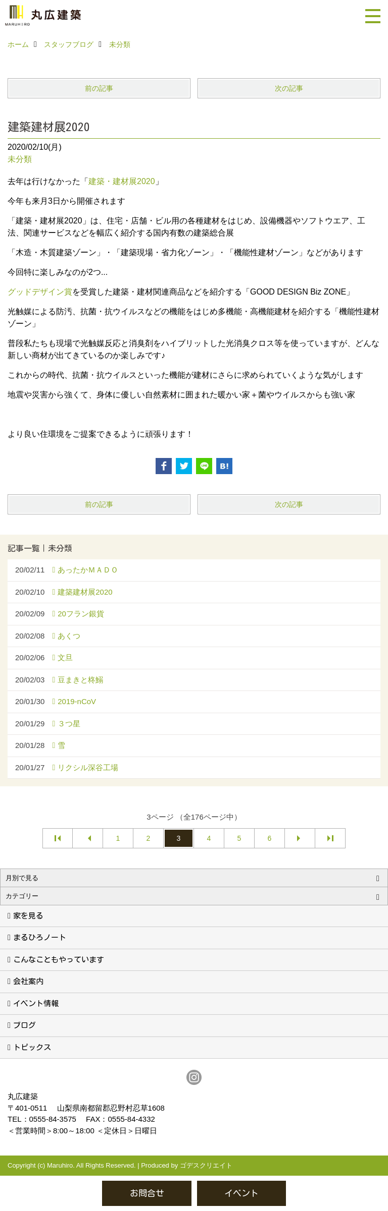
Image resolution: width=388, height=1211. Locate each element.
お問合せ (147, 1193)
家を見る (28, 915)
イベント (241, 1193)
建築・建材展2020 (121, 181)
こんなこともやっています (58, 959)
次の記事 (289, 88)
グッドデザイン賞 (40, 291)
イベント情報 (36, 1003)
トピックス (32, 1047)
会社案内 (28, 981)
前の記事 (99, 88)
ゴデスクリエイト (206, 1165)
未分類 (20, 159)
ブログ (24, 1025)
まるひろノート (39, 937)
